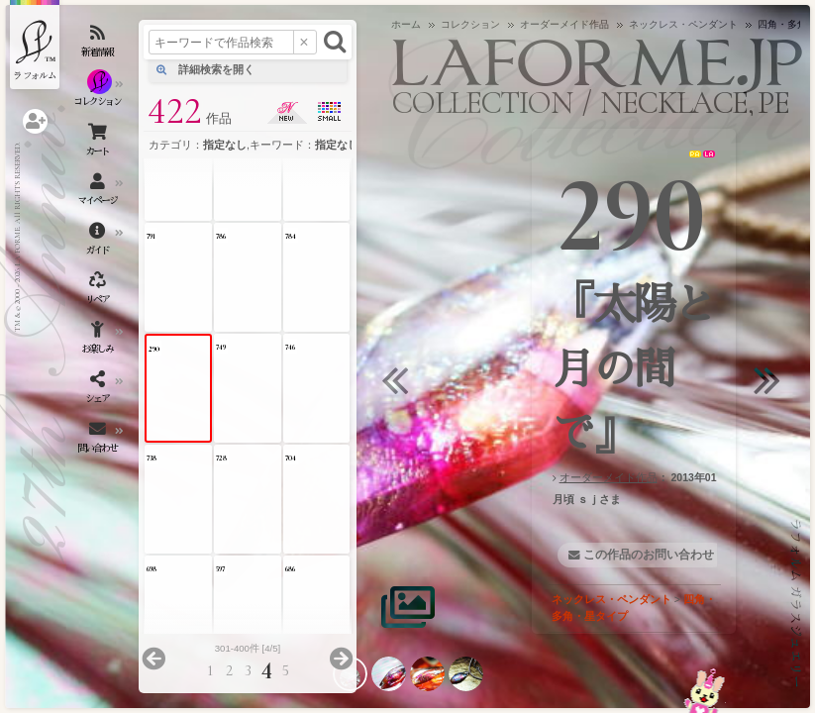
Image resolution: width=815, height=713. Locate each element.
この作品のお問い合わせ (648, 554)
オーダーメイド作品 (609, 477)
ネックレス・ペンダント (611, 599)
